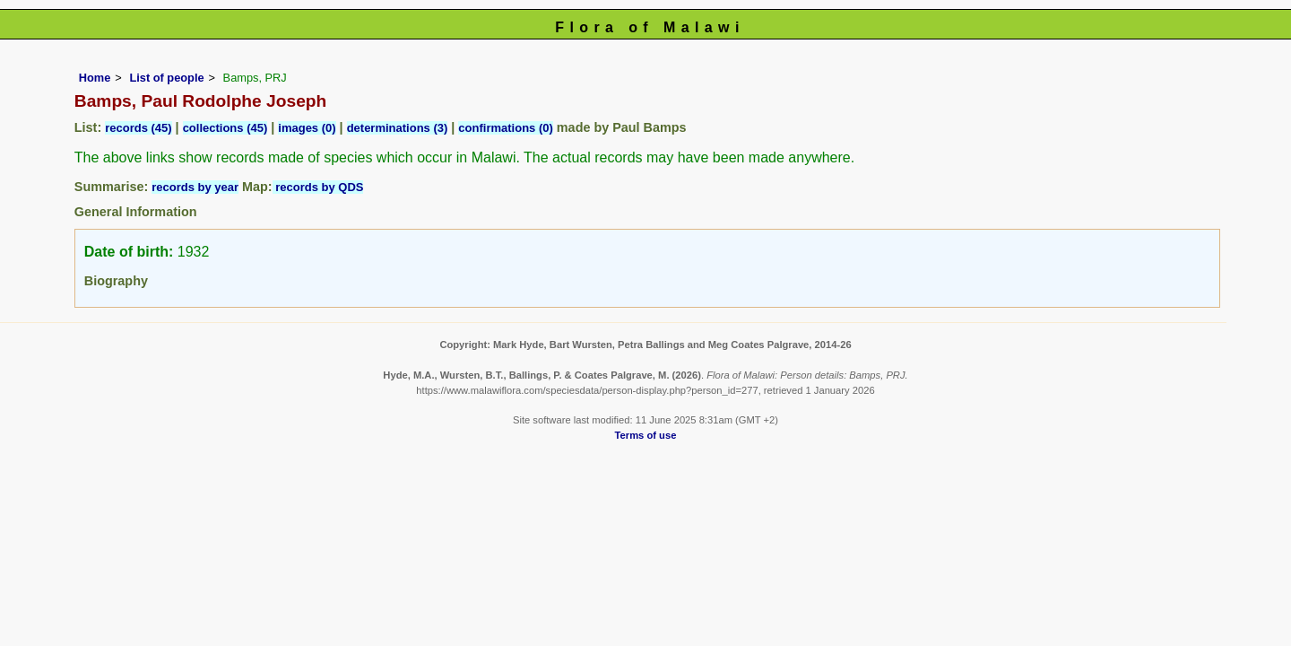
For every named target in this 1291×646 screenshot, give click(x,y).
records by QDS (318, 187)
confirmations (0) (505, 128)
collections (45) (225, 128)
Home (95, 77)
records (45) (138, 128)
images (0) (306, 128)
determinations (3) (397, 128)
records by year (195, 187)
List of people (166, 77)
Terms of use (646, 435)
